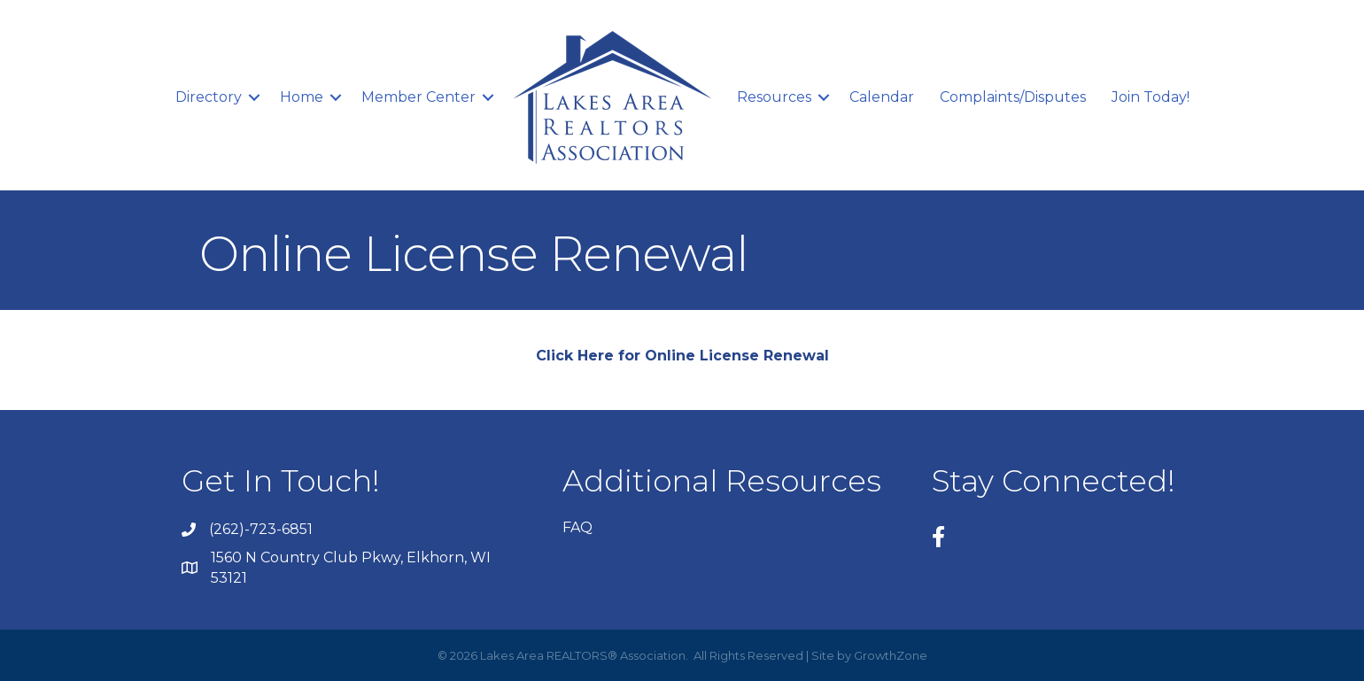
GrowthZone (890, 655)
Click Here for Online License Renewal (682, 355)
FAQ (577, 527)
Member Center (418, 97)
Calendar (881, 97)
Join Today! (1151, 97)
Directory (208, 97)
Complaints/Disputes (1013, 97)
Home (301, 97)
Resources (774, 97)
